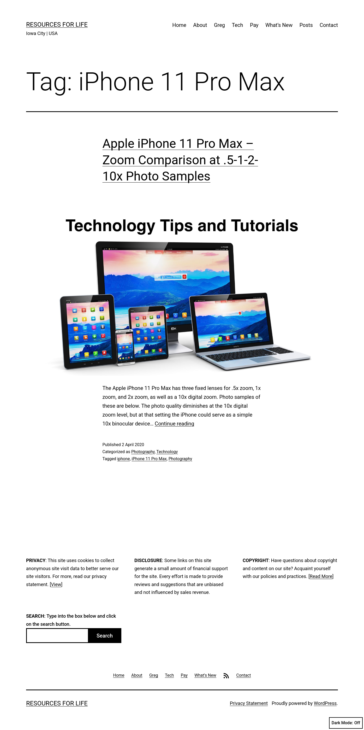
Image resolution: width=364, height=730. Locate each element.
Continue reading (174, 424)
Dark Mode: (346, 723)
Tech (237, 25)
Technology (167, 451)
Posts (306, 25)
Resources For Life (57, 24)
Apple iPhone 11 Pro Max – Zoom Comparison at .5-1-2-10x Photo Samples (180, 160)
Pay (254, 25)
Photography (143, 451)
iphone (123, 458)
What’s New (279, 25)
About (200, 25)
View (56, 584)
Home (179, 25)
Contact (329, 25)
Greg (219, 25)
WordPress (325, 703)
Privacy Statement (249, 703)
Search (105, 636)
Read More (321, 576)
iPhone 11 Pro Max (149, 458)
